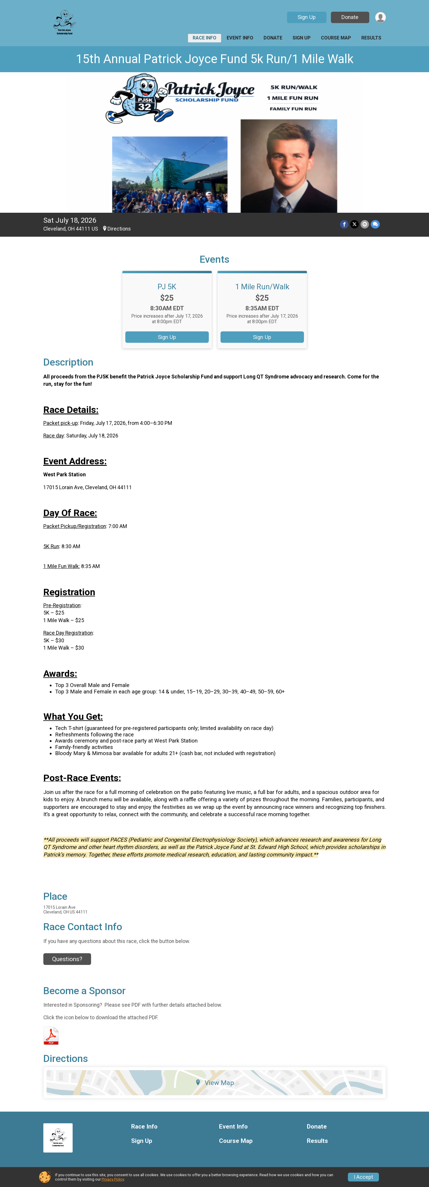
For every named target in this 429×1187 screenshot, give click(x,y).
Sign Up (307, 17)
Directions (119, 229)
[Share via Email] (364, 224)
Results (371, 38)
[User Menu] (380, 17)
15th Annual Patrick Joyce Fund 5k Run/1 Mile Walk (214, 59)
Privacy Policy (113, 1179)
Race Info (204, 38)
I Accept (363, 1177)
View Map (214, 1082)
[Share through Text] (375, 224)
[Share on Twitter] (354, 224)
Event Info (240, 38)
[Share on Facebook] (344, 224)
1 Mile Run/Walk (262, 286)
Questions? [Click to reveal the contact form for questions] (67, 959)
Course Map (336, 38)
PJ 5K (167, 286)
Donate (349, 17)
